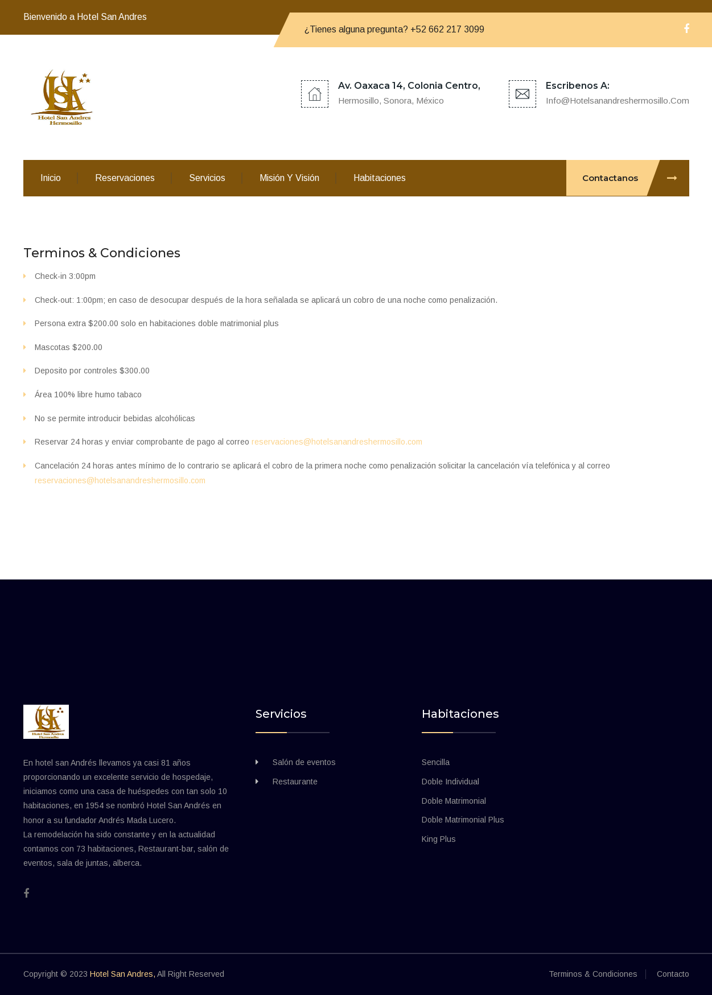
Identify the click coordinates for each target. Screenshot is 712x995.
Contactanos (635, 178)
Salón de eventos (304, 762)
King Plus (439, 839)
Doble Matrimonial (454, 800)
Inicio (50, 178)
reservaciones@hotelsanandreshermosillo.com (337, 441)
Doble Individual (450, 781)
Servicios (207, 178)
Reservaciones (125, 178)
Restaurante (295, 781)
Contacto (673, 973)
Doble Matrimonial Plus (463, 819)
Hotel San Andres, (122, 973)
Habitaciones (379, 178)
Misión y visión (289, 178)
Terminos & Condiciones (103, 253)
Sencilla (436, 762)
